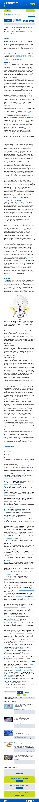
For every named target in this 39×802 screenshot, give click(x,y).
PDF (30, 23)
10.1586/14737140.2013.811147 (16, 565)
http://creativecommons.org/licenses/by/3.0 (21, 56)
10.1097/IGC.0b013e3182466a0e (11, 620)
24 (5, 222)
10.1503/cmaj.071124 (23, 548)
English (29, 0)
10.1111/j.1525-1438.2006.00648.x (26, 590)
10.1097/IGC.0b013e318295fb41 (20, 527)
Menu (7, 10)
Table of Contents (8, 21)
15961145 (23, 505)
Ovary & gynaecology (12, 697)
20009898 (32, 596)
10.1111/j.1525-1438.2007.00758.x (14, 600)
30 (7, 285)
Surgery (11, 698)
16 (27, 168)
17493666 (21, 614)
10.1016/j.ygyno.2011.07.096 (24, 554)
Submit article (31, 16)
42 (5, 426)
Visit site (19, 780)
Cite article (25, 21)
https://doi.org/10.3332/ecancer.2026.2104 (20, 750)
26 (10, 239)
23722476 (32, 527)
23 (12, 217)
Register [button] (32, 4)
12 (29, 115)
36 (14, 381)
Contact (5, 800)
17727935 (21, 574)
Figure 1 (6, 275)
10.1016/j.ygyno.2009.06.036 (10, 682)
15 (13, 133)
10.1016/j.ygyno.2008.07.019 (18, 687)
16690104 (27, 626)
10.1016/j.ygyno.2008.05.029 (18, 585)
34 (30, 370)
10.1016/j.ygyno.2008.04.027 (10, 484)
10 (4, 507)
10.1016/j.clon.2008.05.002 (9, 579)
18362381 (6, 549)
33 (14, 355)
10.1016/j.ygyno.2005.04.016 (12, 505)
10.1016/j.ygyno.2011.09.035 (21, 637)
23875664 (28, 565)
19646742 (21, 682)
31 (4, 292)
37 (15, 391)
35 (10, 377)
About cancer (19, 788)
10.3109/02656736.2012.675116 (25, 558)
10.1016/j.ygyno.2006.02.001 (27, 653)
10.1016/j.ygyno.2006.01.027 (10, 510)
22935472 (32, 670)
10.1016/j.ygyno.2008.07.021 (28, 521)
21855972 (6, 555)
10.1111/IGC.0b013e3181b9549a (20, 596)
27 (5, 244)
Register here (19, 773)
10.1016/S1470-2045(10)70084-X (11, 659)
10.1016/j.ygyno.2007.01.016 (10, 516)
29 (13, 281)
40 (31, 423)
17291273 (26, 600)
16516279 (21, 510)
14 (32, 124)
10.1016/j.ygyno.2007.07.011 (10, 574)
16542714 (9, 654)
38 (17, 399)
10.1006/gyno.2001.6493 (9, 495)
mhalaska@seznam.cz (28, 34)
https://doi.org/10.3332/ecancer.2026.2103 (20, 737)
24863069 (29, 633)
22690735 (9, 560)
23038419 (9, 569)
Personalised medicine (28, 697)
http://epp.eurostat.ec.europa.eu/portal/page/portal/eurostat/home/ (18, 465)
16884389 (9, 591)
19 (31, 185)
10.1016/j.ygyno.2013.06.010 (27, 488)
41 (33, 423)
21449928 (17, 665)
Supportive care (7, 698)
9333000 (18, 478)
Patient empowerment (20, 697)
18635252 (30, 585)
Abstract (24, 23)
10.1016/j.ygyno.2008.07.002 (10, 676)
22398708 (23, 620)
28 (26, 258)
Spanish (33, 0)
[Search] (33, 14)
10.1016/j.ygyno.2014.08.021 (10, 648)
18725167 (9, 522)
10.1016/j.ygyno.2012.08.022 (20, 670)
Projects (5, 801)
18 (32, 175)
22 (26, 197)
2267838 (14, 549)
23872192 (21, 538)
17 (30, 175)
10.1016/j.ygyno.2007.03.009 (10, 614)
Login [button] (27, 4)
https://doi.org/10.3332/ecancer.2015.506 (11, 23)
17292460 (21, 516)
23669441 (23, 607)
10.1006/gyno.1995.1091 (9, 501)
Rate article (31, 21)
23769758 (9, 490)
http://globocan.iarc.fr (30, 461)
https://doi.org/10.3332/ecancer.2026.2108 (20, 725)
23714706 (23, 533)
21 (24, 192)
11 (28, 112)
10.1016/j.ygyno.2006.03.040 (16, 626)
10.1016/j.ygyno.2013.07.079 (10, 538)
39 (27, 420)
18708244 (21, 676)
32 (24, 351)
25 (24, 235)
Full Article (27, 23)
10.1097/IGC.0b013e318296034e (11, 533)
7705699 (19, 501)
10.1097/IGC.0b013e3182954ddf (11, 607)
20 (5, 190)
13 (7, 123)
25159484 (21, 648)
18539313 (21, 484)
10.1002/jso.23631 (20, 633)
